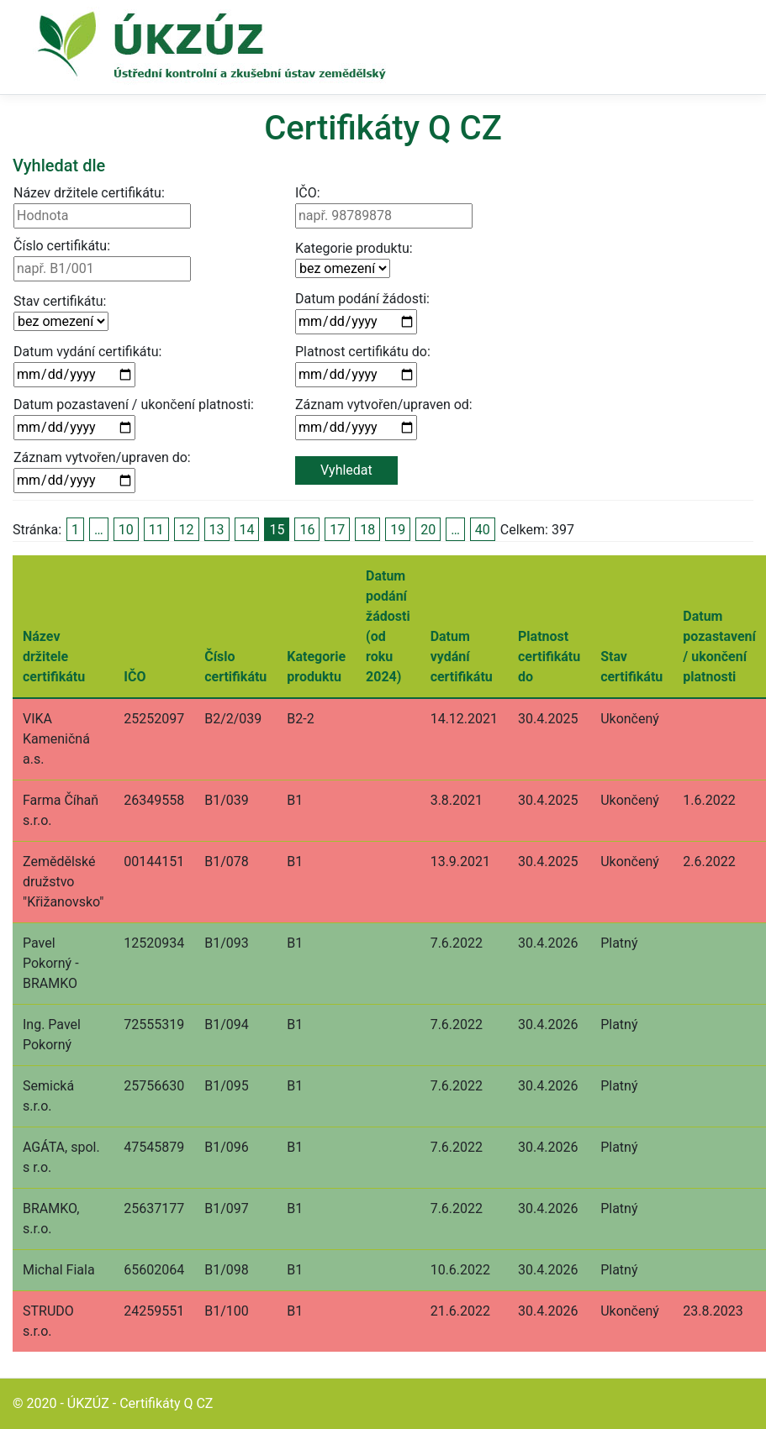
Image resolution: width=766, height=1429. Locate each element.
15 (276, 530)
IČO (134, 677)
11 (156, 530)
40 (482, 530)
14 (247, 530)
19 (397, 530)
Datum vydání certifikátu (462, 656)
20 (428, 530)
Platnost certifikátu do (549, 656)
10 (126, 530)
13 (217, 530)
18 (367, 530)
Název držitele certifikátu (54, 656)
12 (186, 530)
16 (306, 530)
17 (337, 530)
